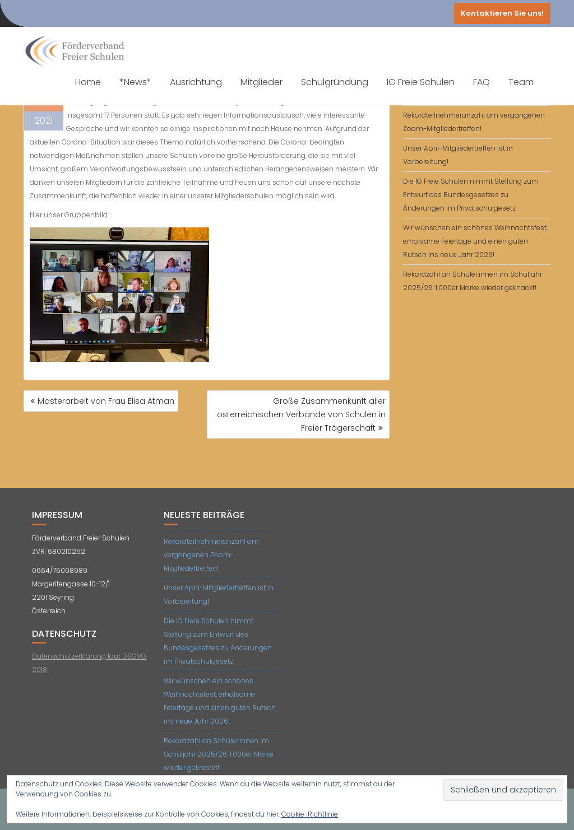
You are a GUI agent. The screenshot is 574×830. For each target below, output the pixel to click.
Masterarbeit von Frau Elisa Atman (106, 401)
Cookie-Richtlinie (309, 814)
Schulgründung (334, 82)
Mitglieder (261, 82)
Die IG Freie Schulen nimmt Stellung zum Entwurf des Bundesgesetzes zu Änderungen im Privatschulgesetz (471, 194)
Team (521, 82)
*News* (135, 82)
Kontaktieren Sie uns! (502, 13)
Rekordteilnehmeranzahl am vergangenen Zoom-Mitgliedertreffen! (211, 555)
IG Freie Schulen (421, 82)
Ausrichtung (196, 82)
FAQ (481, 82)
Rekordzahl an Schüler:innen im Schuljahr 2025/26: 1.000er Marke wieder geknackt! (219, 754)
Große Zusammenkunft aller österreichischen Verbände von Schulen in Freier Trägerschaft (301, 414)
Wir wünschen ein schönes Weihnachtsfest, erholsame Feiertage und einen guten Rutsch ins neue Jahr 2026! (475, 241)
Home (88, 82)
